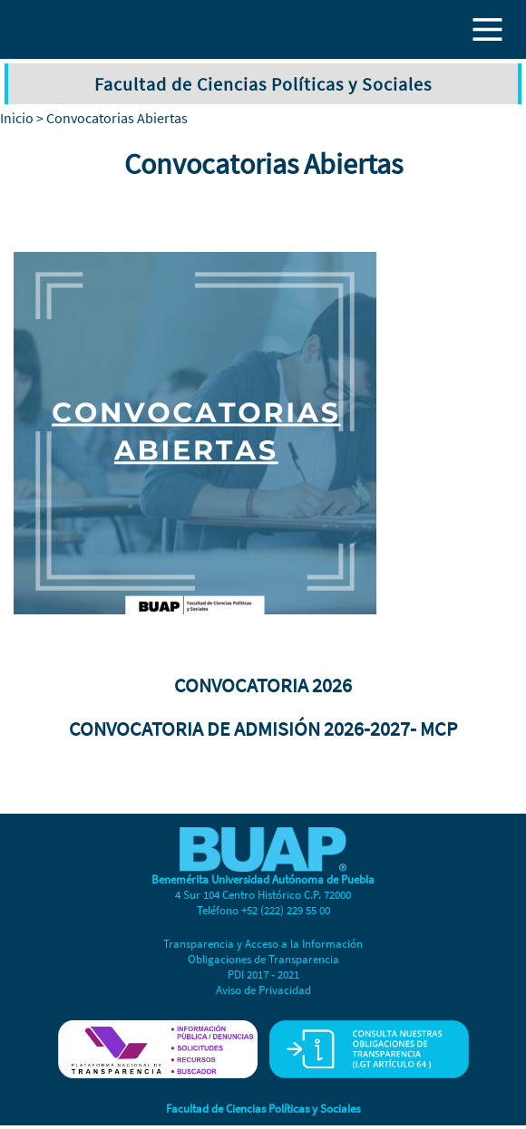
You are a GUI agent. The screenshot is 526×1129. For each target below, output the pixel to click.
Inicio (17, 118)
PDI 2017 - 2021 (263, 974)
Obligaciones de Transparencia (263, 959)
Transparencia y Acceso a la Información (263, 943)
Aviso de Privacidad (263, 990)
